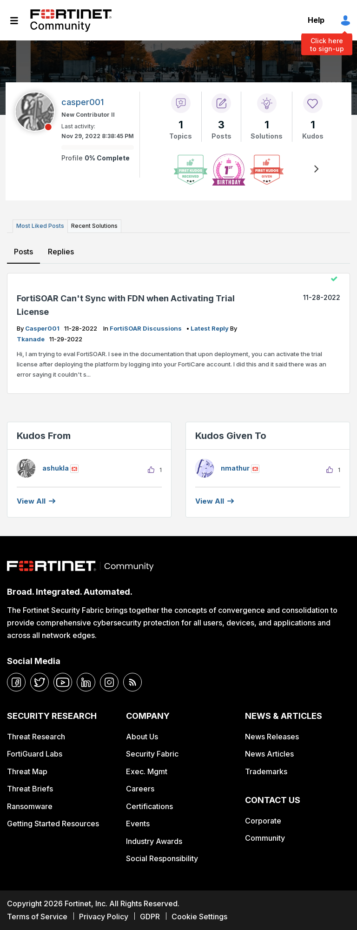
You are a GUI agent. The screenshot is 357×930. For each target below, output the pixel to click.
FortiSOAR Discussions (146, 328)
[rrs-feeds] (132, 682)
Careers (140, 788)
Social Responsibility (162, 858)
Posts (23, 251)
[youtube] (62, 682)
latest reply (210, 328)
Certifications (149, 806)
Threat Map (27, 771)
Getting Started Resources (53, 823)
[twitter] (39, 682)
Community (265, 838)
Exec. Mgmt (146, 771)
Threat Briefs (30, 788)
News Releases (272, 736)
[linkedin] (86, 682)
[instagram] (109, 682)
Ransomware (30, 806)
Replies (61, 251)
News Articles (269, 753)
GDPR (150, 916)
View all (31, 501)
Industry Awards (154, 841)
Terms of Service (37, 916)
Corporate (263, 820)
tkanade (31, 339)
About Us (142, 736)
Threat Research (36, 736)
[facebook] (16, 682)
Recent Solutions (94, 225)
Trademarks (266, 771)
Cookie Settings (199, 916)
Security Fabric (152, 753)
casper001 (43, 328)
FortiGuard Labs (34, 753)
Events (138, 823)
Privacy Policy (103, 916)
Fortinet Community (71, 20)
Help (316, 20)
